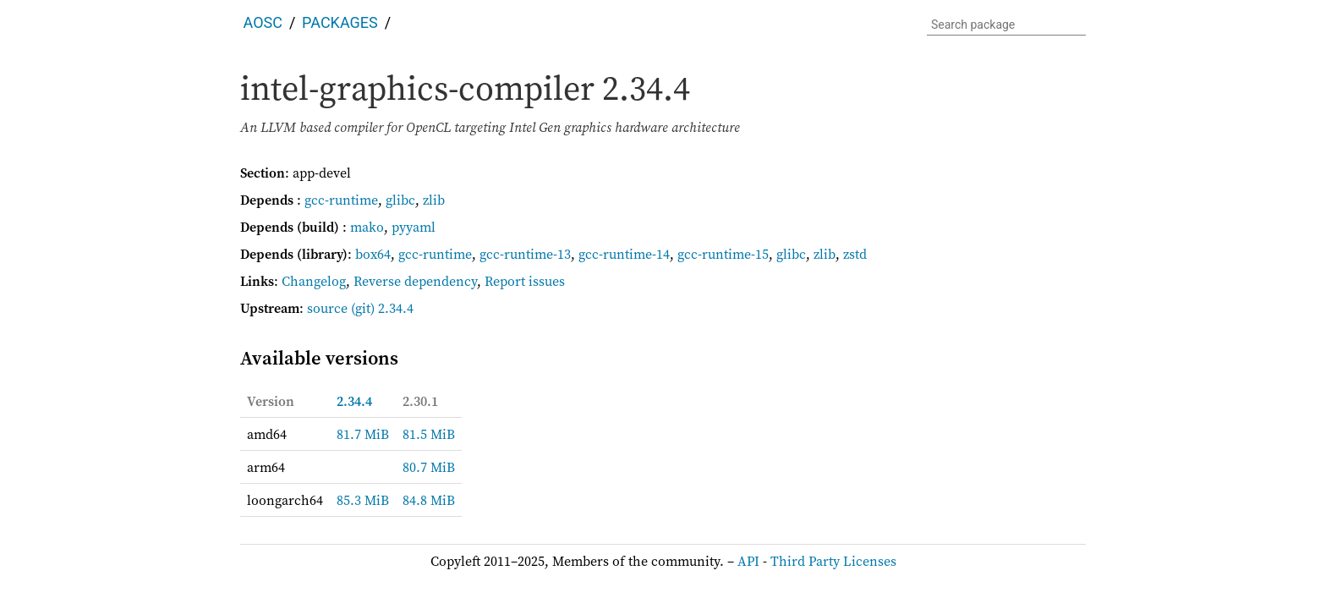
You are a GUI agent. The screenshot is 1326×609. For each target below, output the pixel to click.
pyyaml (414, 226)
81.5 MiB (429, 434)
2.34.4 (354, 401)
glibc (400, 199)
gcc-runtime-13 (525, 253)
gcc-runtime (341, 199)
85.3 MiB (363, 500)
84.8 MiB (429, 500)
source (327, 308)
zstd (855, 253)
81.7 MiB (363, 434)
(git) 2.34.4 (382, 308)
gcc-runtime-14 (624, 253)
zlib (434, 199)
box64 (373, 253)
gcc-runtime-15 (723, 253)
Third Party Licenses (833, 560)
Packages (340, 22)
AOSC (263, 22)
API (748, 560)
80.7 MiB (429, 467)
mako (367, 226)
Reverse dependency (415, 281)
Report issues (525, 281)
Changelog (314, 281)
